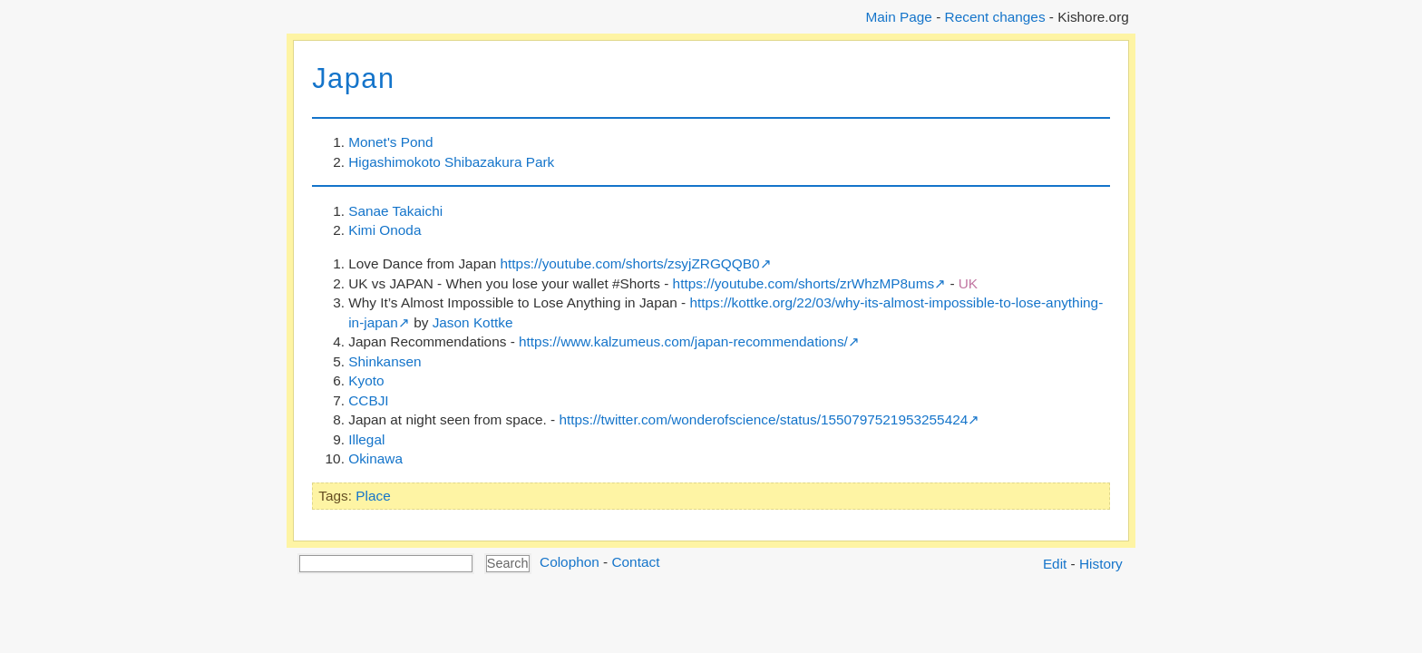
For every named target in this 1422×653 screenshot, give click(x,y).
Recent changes (995, 16)
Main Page (898, 16)
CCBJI (368, 400)
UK (968, 283)
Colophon (569, 562)
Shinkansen (384, 361)
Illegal (366, 439)
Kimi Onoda (384, 230)
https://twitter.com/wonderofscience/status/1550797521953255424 (763, 419)
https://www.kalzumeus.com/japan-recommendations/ (683, 341)
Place (373, 495)
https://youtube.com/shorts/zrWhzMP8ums (804, 283)
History (1101, 563)
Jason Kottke (473, 322)
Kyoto (366, 380)
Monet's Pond (390, 142)
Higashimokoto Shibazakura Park (451, 162)
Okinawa (375, 458)
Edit (1054, 563)
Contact (635, 562)
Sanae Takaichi (395, 211)
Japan (353, 78)
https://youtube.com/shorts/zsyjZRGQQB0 (630, 263)
